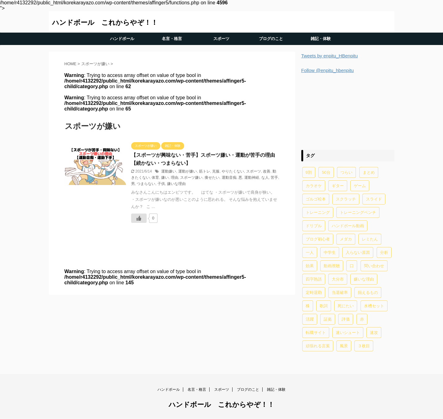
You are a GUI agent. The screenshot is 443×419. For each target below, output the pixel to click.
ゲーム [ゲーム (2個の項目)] (360, 185)
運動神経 (251, 177)
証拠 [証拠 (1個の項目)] (328, 319)
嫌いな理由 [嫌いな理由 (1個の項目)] (364, 279)
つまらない (146, 184)
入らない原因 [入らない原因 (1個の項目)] (358, 252)
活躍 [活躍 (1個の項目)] (310, 319)
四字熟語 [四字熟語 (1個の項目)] (314, 279)
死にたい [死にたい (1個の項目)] (346, 306)
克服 (215, 171)
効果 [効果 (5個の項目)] (310, 266)
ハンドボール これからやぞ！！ (105, 22)
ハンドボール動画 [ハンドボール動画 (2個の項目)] (348, 225)
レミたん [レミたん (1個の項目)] (370, 239)
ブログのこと (271, 38)
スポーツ (221, 38)
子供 (161, 184)
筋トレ (204, 171)
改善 (266, 171)
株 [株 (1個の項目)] (308, 306)
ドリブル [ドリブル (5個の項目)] (314, 225)
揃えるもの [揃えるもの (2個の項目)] (368, 292)
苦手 (274, 177)
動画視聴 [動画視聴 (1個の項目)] (332, 266)
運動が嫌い (187, 171)
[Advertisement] (347, 111)
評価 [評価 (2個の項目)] (346, 319)
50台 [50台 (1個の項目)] (326, 172)
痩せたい (212, 177)
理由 (174, 177)
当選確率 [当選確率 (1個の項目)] (340, 292)
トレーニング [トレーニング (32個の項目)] (318, 212)
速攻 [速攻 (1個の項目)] (374, 332)
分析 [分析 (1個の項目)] (384, 252)
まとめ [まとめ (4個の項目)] (369, 172)
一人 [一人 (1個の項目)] (310, 252)
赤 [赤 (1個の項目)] (362, 319)
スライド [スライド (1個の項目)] (374, 199)
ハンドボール (122, 38)
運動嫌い (168, 171)
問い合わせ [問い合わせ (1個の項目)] (374, 266)
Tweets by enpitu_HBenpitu (329, 55)
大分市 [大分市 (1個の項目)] (338, 279)
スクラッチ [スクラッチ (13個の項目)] (346, 199)
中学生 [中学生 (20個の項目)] (330, 252)
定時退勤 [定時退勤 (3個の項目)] (314, 292)
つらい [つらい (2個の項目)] (346, 172)
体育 (155, 177)
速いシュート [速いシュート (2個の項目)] (348, 332)
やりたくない (233, 171)
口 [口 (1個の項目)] (352, 266)
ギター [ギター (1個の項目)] (338, 185)
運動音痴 (229, 177)
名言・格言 (172, 38)
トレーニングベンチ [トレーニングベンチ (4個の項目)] (358, 212)
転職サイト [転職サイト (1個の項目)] (316, 332)
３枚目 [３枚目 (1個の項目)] (364, 346)
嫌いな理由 (176, 184)
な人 (265, 177)
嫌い (165, 177)
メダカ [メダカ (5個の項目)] (346, 239)
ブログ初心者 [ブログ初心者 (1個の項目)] (318, 239)
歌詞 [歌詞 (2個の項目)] (324, 306)
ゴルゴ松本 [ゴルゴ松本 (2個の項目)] (316, 199)
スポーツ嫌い (191, 177)
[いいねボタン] (139, 218)
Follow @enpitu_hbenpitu (327, 70)
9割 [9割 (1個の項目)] (309, 172)
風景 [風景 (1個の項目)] (344, 346)
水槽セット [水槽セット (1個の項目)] (374, 306)
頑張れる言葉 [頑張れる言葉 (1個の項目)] (318, 346)
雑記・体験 (321, 38)
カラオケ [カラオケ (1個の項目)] (314, 185)
